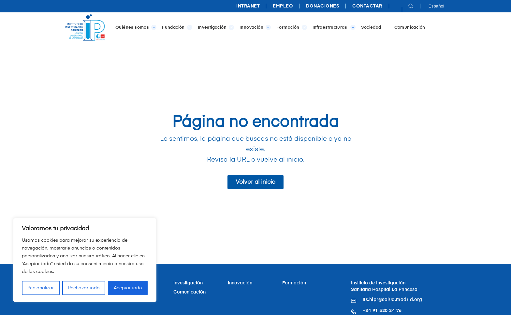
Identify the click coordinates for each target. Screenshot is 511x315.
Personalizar (40, 288)
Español (436, 6)
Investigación (214, 27)
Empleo (283, 6)
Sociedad (371, 27)
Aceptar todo (128, 288)
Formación (290, 27)
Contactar (367, 6)
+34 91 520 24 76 (382, 310)
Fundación (176, 27)
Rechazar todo (84, 288)
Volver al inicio (255, 182)
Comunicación (409, 27)
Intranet (248, 6)
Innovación (254, 27)
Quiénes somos (134, 27)
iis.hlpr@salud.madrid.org (392, 299)
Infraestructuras (333, 27)
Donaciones (322, 6)
